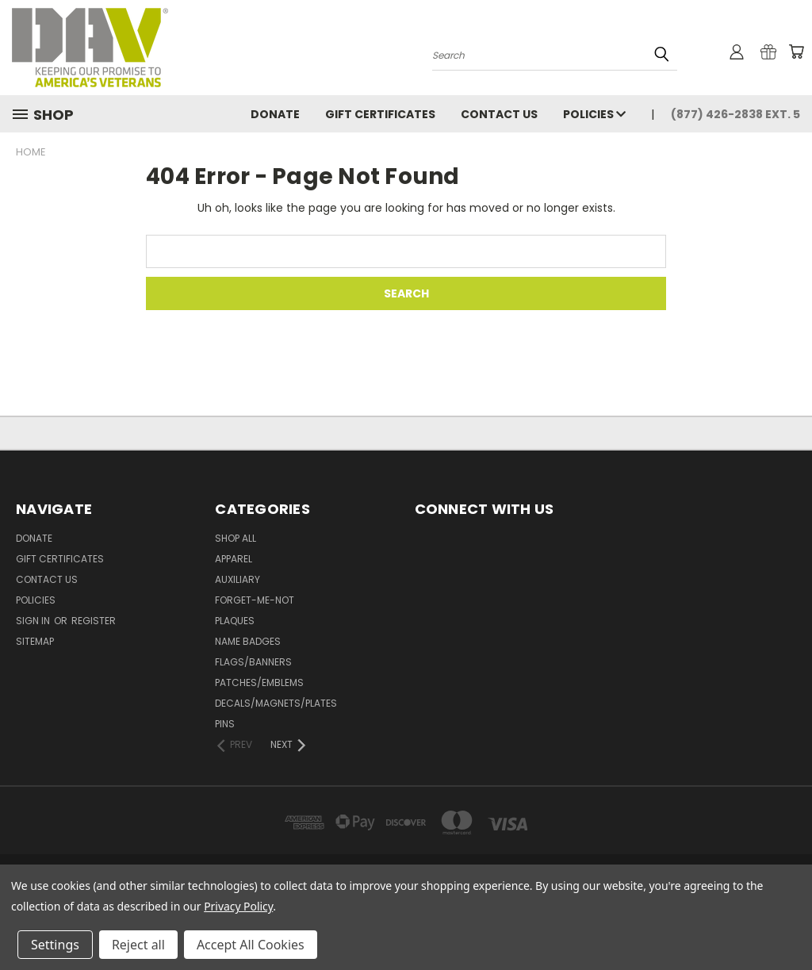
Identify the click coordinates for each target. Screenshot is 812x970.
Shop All (235, 538)
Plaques (235, 620)
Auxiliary (237, 579)
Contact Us (499, 114)
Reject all (138, 944)
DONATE (275, 114)
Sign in (34, 620)
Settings (55, 944)
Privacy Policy (238, 906)
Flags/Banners (253, 662)
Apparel (233, 559)
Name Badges (248, 641)
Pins (225, 723)
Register (93, 620)
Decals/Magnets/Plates (276, 703)
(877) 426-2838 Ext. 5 (735, 114)
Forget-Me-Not (254, 600)
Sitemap (35, 641)
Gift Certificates (380, 114)
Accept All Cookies (250, 944)
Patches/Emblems (259, 682)
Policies (594, 114)
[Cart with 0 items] (796, 51)
